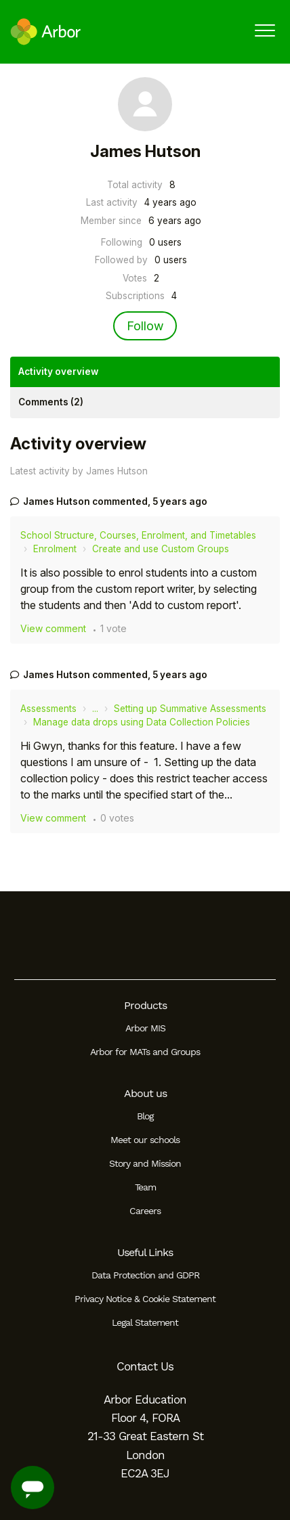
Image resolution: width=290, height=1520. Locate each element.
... (95, 708)
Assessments (48, 708)
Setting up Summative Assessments (190, 708)
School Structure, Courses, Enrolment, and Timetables (138, 535)
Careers (145, 1210)
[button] (264, 30)
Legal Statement (145, 1322)
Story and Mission (145, 1163)
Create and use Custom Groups (160, 548)
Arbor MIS (145, 1028)
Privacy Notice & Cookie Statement (145, 1298)
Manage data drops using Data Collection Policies (141, 722)
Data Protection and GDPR (145, 1275)
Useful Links (145, 1252)
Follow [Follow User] (145, 326)
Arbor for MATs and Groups (145, 1051)
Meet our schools (145, 1139)
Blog (145, 1116)
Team (145, 1187)
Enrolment (55, 548)
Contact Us (145, 1366)
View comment (53, 628)
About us (145, 1093)
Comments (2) (50, 402)
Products (145, 1005)
